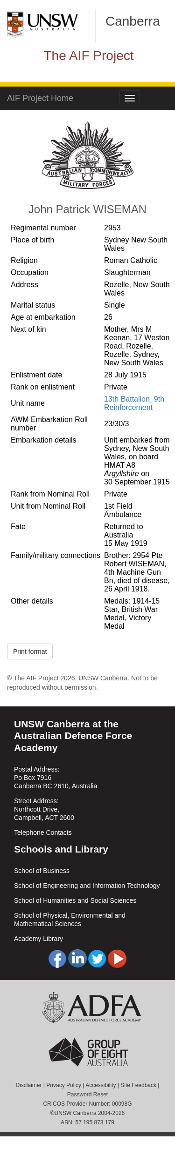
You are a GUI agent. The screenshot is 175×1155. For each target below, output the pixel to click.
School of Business (42, 870)
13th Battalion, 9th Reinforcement (134, 403)
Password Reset (87, 1094)
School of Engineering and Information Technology (87, 885)
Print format (30, 651)
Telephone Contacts (43, 832)
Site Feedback (138, 1085)
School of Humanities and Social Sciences (75, 900)
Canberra (132, 21)
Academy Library (38, 938)
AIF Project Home (40, 98)
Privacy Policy (63, 1085)
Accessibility (100, 1085)
